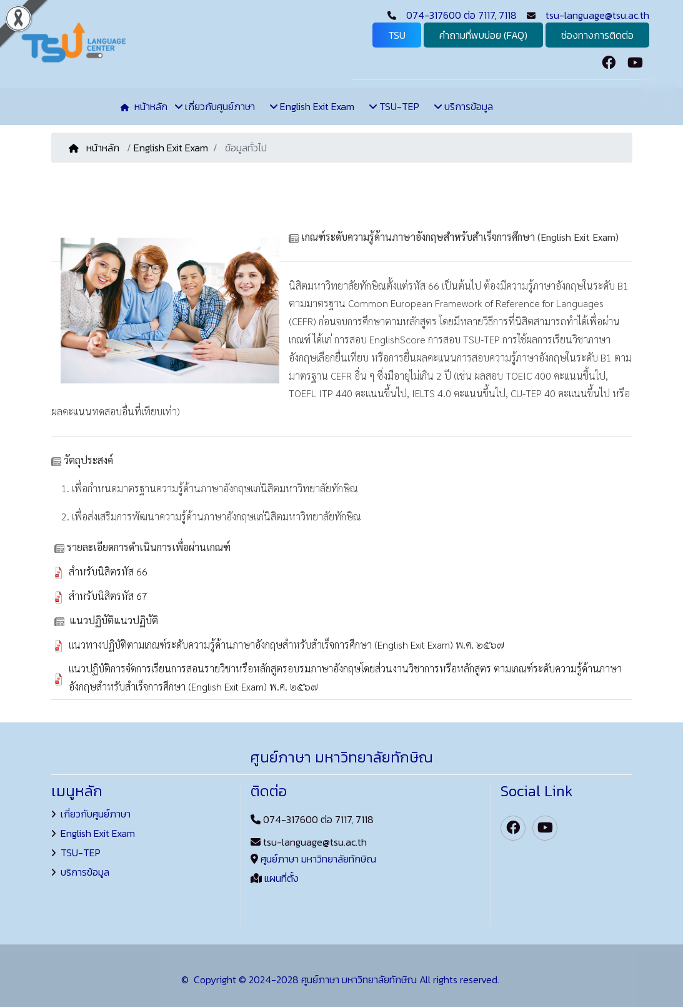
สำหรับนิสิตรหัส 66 (108, 571)
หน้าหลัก (95, 147)
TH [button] (658, 93)
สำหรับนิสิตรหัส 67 (108, 595)
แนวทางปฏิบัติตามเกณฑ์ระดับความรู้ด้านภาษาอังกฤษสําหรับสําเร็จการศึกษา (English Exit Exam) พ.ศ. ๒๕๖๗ (286, 644)
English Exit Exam (171, 147)
